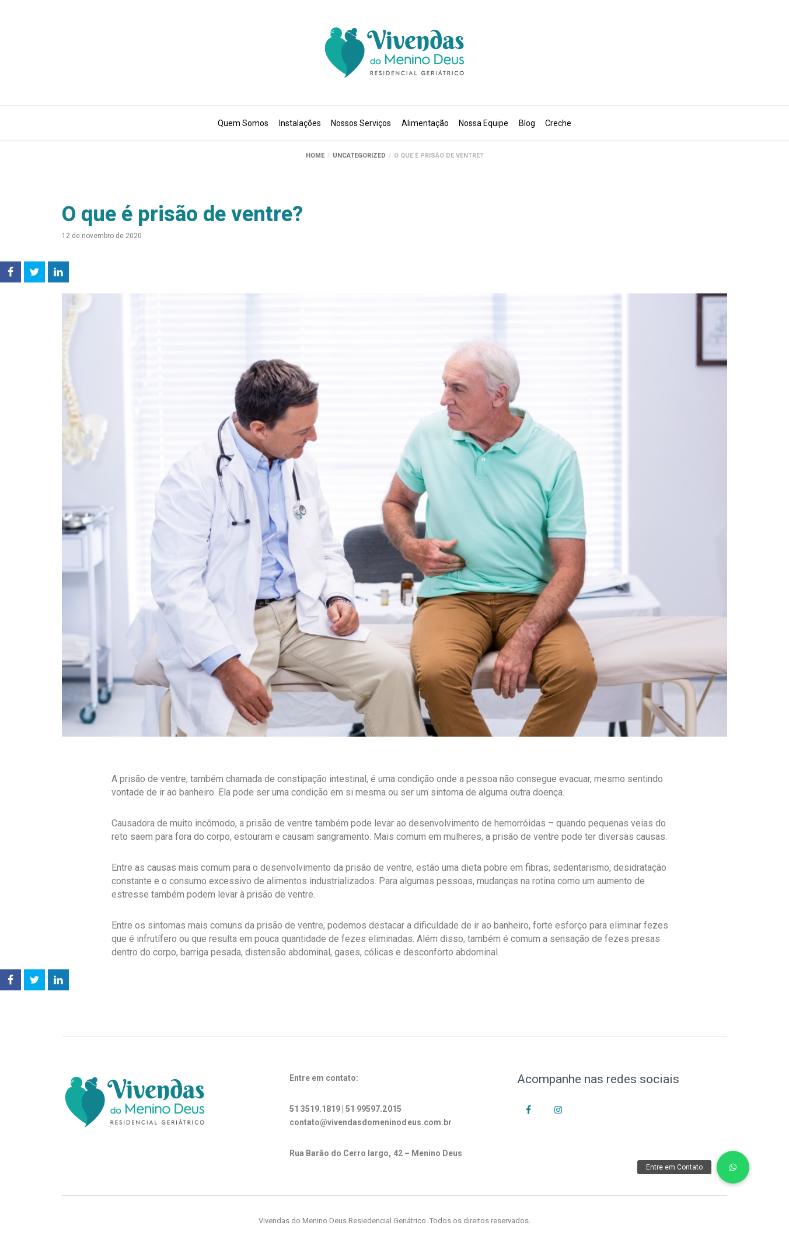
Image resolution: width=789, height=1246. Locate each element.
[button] (733, 1167)
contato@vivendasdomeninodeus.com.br (370, 1122)
